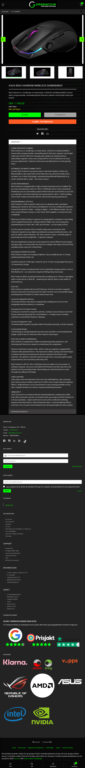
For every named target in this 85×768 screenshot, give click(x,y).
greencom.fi (11, 609)
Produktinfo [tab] (15, 142)
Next (81, 39)
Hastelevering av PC (13, 577)
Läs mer (79, 491)
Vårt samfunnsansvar (12, 560)
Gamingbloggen (10, 531)
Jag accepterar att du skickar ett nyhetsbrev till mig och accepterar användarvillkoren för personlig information (43, 487)
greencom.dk (11, 606)
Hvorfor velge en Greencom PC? (17, 573)
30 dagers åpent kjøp (12, 551)
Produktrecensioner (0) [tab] (19, 411)
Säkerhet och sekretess (36, 748)
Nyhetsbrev (50, 748)
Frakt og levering (10, 555)
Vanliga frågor (67, 748)
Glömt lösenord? (77, 466)
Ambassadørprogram (14, 594)
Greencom (9, 505)
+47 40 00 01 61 (13, 430)
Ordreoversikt (9, 522)
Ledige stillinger (12, 599)
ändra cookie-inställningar (33, 758)
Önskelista (60, 115)
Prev (3, 39)
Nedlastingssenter (13, 582)
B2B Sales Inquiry (12, 597)
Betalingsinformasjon (14, 580)
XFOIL (9, 602)
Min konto (8, 519)
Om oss (7, 526)
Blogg (58, 748)
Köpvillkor (22, 748)
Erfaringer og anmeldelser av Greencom (18, 529)
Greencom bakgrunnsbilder (14, 534)
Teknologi (8, 536)
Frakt (14, 748)
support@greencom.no (15, 433)
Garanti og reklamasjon (12, 553)
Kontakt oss (9, 548)
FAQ (6, 558)
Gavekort (8, 524)
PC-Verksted (11, 575)
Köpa (25, 115)
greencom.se (11, 604)
